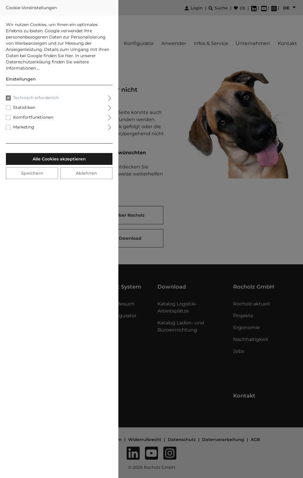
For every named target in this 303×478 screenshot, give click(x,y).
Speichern (32, 173)
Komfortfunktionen (33, 117)
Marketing (23, 127)
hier (69, 55)
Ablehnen (86, 173)
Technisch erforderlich (36, 97)
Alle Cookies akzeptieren (59, 159)
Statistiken (24, 107)
